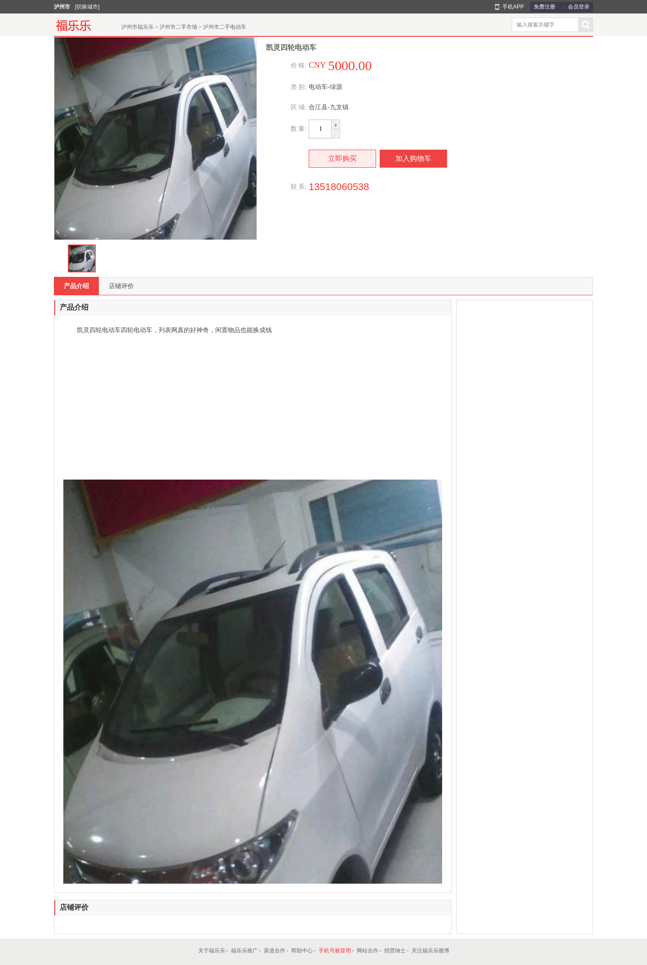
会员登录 (578, 7)
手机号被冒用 (335, 950)
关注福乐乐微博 (430, 950)
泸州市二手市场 (178, 27)
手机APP (513, 7)
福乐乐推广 (244, 950)
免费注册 (544, 7)
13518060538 (339, 186)
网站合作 (367, 950)
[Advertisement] (252, 408)
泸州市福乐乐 (137, 27)
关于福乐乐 (211, 950)
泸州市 (62, 7)
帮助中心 (302, 950)
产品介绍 (76, 285)
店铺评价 (121, 285)
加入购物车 (413, 158)
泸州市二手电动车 (224, 27)
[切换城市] (87, 7)
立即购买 (342, 158)
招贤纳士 (395, 950)
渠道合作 (274, 950)
